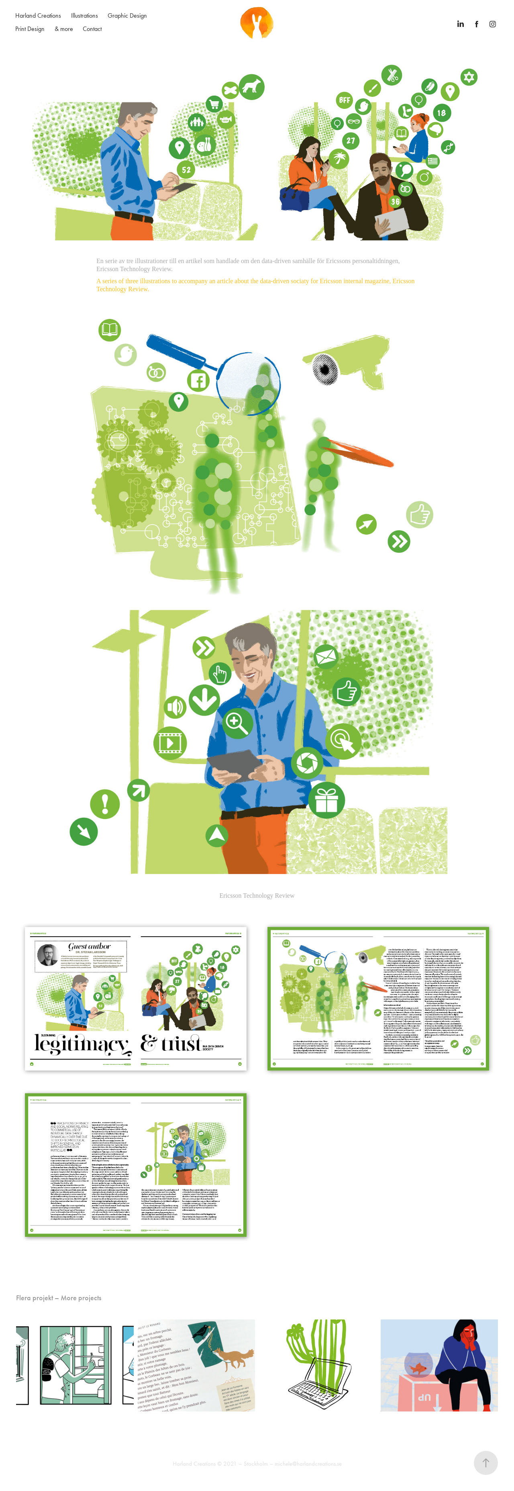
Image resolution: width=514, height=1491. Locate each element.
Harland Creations (38, 15)
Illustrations (84, 15)
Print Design (30, 29)
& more (64, 29)
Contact (92, 29)
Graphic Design (127, 15)
